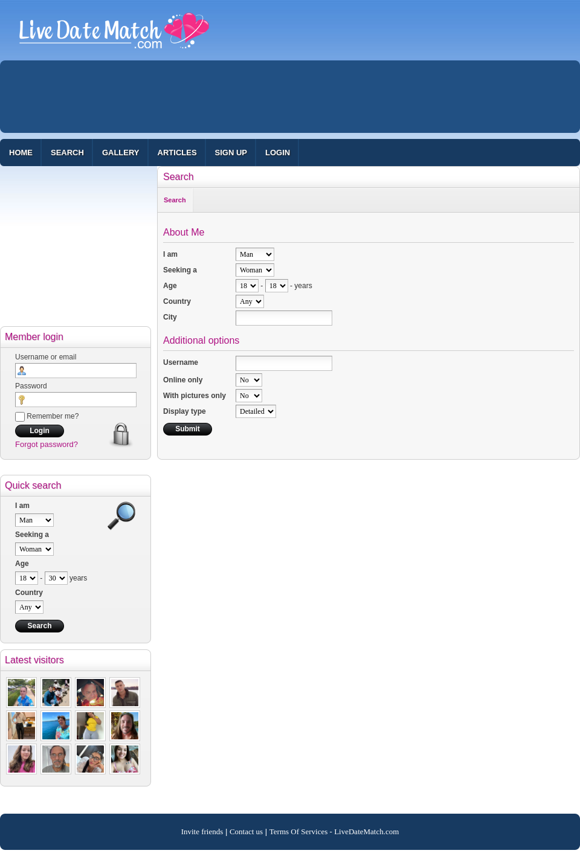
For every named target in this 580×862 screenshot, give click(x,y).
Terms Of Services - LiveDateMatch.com (334, 831)
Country (29, 592)
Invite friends (202, 831)
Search (67, 152)
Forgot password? (46, 444)
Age (22, 563)
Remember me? (47, 416)
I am (22, 505)
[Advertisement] (204, 154)
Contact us (246, 831)
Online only (182, 380)
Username (180, 362)
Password (31, 386)
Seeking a (32, 534)
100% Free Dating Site (114, 35)
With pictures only (194, 395)
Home (21, 152)
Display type (184, 411)
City (170, 317)
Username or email (45, 357)
